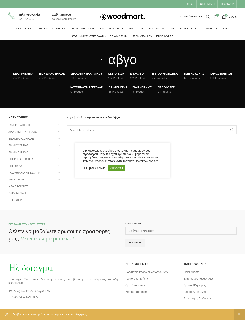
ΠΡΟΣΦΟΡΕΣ (16, 200)
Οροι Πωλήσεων (135, 285)
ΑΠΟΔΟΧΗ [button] (116, 168)
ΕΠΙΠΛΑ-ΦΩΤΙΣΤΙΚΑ (20, 159)
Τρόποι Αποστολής (195, 291)
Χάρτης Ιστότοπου (136, 291)
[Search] (208, 16)
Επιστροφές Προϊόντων (198, 298)
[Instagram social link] (187, 4)
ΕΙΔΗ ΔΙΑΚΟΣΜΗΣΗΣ (21, 138)
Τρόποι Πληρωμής (195, 285)
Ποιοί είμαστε (191, 271)
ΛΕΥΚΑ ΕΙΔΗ (16, 179)
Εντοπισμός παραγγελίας (199, 278)
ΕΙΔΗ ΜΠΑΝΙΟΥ (18, 152)
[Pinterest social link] (191, 4)
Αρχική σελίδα (75, 117)
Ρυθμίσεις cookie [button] (94, 168)
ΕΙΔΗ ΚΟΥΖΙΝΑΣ (18, 145)
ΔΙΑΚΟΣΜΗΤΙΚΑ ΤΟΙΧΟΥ (23, 131)
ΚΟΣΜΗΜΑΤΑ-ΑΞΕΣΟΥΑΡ (24, 172)
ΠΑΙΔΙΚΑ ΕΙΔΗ (17, 193)
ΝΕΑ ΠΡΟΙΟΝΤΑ (18, 186)
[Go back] (103, 59)
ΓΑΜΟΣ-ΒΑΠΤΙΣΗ (19, 125)
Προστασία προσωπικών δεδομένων (146, 271)
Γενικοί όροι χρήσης (137, 278)
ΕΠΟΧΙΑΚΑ (15, 165)
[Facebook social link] (183, 4)
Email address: (133, 223)
